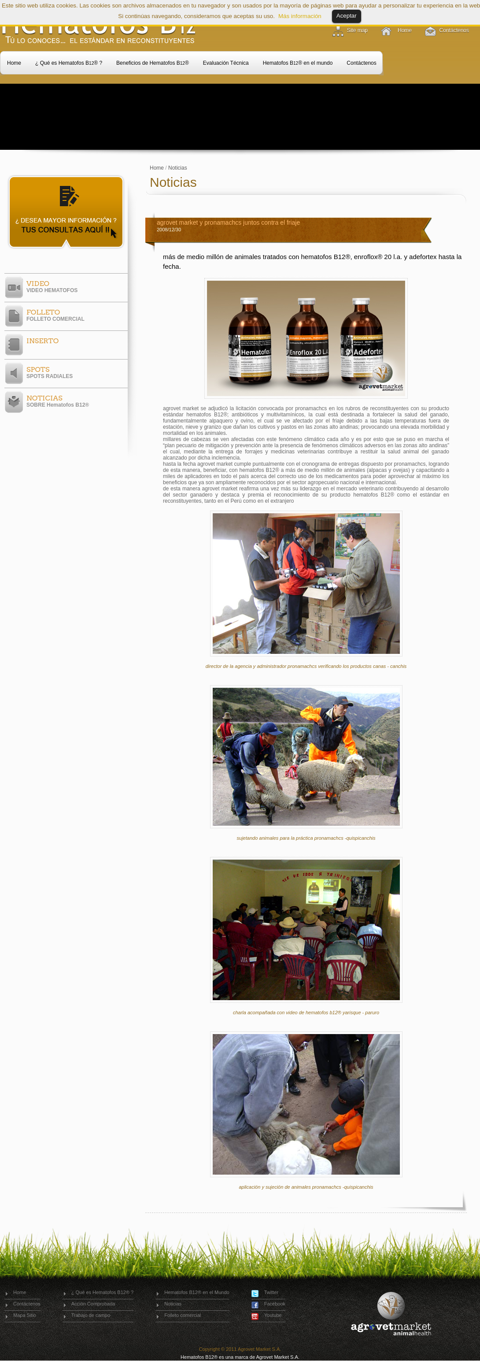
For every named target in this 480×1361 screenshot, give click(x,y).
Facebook (274, 1303)
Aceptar (346, 15)
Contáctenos (454, 30)
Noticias (177, 168)
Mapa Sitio (24, 1315)
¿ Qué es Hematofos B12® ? (102, 1292)
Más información (299, 16)
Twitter (271, 1292)
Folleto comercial (182, 1315)
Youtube (273, 1315)
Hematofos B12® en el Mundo (196, 1292)
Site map (357, 30)
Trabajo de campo (90, 1315)
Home (405, 30)
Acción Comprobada (93, 1303)
